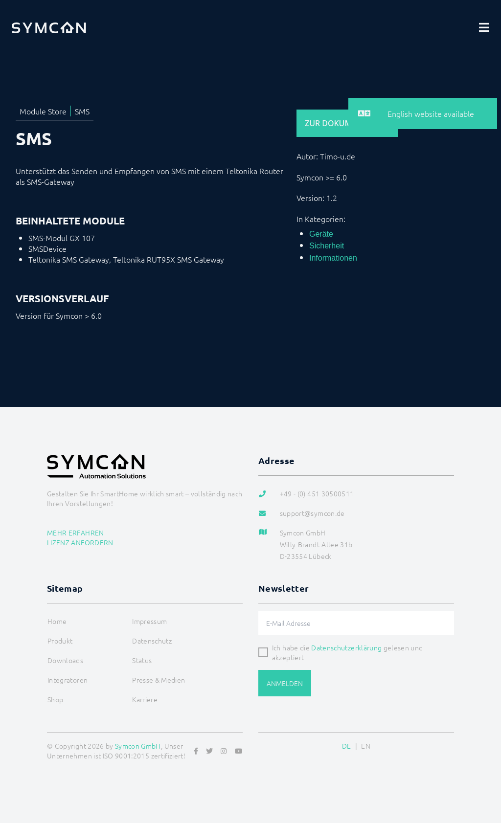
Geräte (321, 234)
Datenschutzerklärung (346, 647)
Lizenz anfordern (80, 542)
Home (57, 621)
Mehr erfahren (75, 532)
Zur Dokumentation (347, 123)
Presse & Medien (158, 680)
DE (346, 746)
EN (365, 746)
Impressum (149, 621)
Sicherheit (326, 246)
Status (142, 660)
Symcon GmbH (138, 746)
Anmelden (285, 683)
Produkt (59, 640)
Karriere (145, 699)
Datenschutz (152, 640)
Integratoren (67, 680)
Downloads (65, 660)
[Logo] (49, 27)
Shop (55, 699)
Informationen (333, 258)
